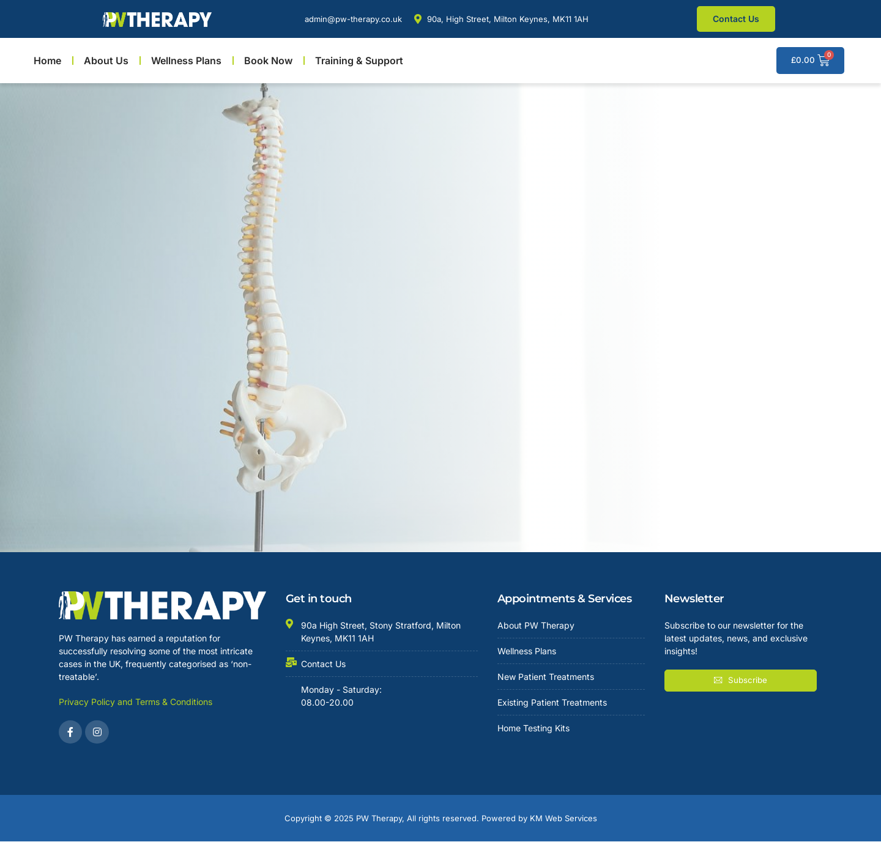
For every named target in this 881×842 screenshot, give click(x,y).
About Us (106, 60)
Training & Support (359, 60)
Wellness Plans (186, 60)
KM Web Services (563, 819)
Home (47, 60)
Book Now (268, 60)
